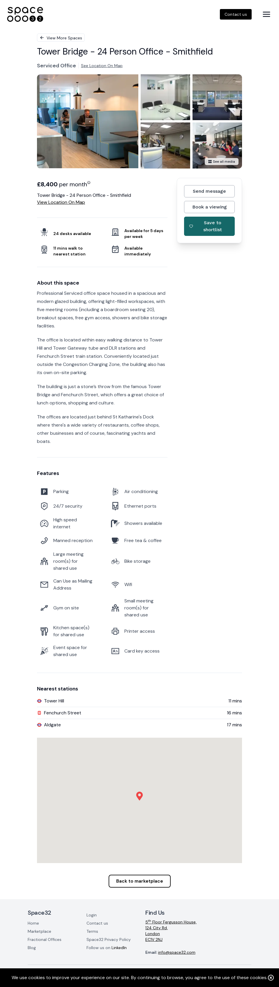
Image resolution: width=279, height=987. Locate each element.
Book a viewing (209, 207)
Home (33, 923)
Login (91, 915)
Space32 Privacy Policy (108, 939)
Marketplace (39, 931)
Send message (209, 191)
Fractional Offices (44, 939)
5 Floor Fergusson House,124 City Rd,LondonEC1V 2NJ (171, 930)
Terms (92, 931)
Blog (32, 947)
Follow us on (106, 947)
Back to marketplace (139, 881)
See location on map (102, 65)
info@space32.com (176, 952)
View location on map (61, 202)
